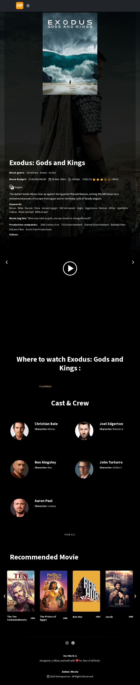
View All (70, 534)
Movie (74, 672)
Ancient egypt (50, 208)
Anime (65, 672)
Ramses (103, 208)
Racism (29, 208)
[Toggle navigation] (27, 5)
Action (52, 173)
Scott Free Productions (39, 229)
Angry (80, 208)
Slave (37, 208)
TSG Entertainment (71, 225)
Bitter (112, 208)
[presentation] (7, 262)
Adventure (32, 173)
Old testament (67, 208)
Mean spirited (26, 212)
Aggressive (91, 208)
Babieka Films (118, 225)
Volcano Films (16, 229)
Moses (12, 208)
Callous (13, 212)
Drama (43, 173)
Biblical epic (41, 212)
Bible (20, 208)
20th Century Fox (49, 225)
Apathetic (122, 208)
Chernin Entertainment (96, 225)
